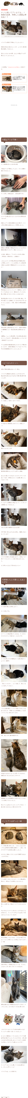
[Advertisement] (14, 120)
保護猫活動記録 (4, 9)
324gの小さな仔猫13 (13, 67)
